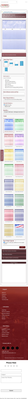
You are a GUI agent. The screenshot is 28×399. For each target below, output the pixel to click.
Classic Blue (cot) (19, 155)
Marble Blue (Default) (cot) (8, 125)
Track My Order (5, 299)
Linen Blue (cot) (8, 200)
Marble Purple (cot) (19, 140)
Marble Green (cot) (19, 125)
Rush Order (4, 297)
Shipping (3, 296)
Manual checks (5, 336)
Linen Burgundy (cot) (8, 215)
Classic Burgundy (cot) (19, 170)
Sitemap (3, 318)
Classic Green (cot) (8, 170)
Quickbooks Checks (6, 329)
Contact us (4, 294)
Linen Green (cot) (19, 200)
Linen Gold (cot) (8, 230)
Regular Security (8, 105)
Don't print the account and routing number (13, 99)
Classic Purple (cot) (8, 185)
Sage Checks (4, 330)
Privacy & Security (5, 315)
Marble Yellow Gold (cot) (8, 155)
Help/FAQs (4, 310)
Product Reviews (14, 262)
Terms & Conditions (6, 311)
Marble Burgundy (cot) (8, 140)
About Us (4, 292)
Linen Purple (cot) (19, 215)
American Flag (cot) (19, 230)
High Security (7, 106)
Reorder (3, 317)
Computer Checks (5, 332)
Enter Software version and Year (10, 92)
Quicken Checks (5, 334)
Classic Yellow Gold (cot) (19, 185)
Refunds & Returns (6, 313)
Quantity (5, 110)
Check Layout (6, 76)
